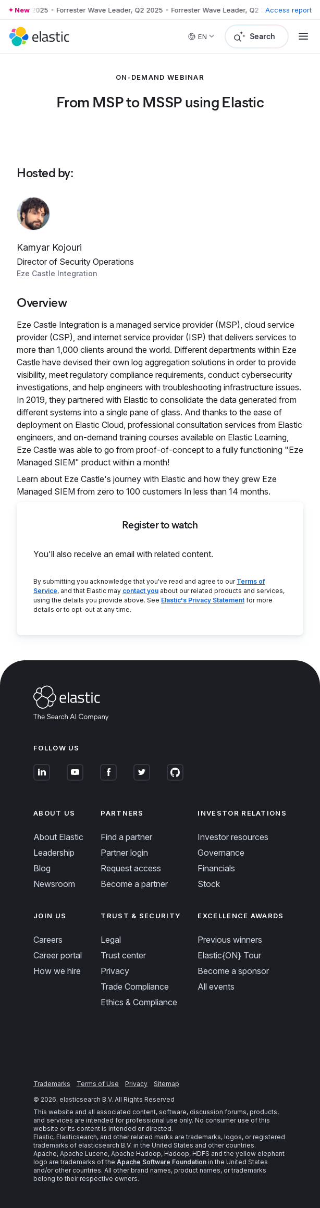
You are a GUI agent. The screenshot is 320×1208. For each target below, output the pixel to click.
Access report (288, 10)
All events (216, 986)
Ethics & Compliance (139, 1002)
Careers (48, 939)
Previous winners (230, 939)
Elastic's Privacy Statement (202, 600)
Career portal (57, 955)
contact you (140, 591)
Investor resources (233, 837)
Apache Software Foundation (161, 1162)
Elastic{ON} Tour (229, 955)
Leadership (54, 852)
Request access (131, 868)
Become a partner (134, 884)
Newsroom (54, 884)
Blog (42, 868)
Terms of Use (98, 1084)
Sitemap (166, 1084)
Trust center (123, 955)
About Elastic (58, 837)
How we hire (57, 971)
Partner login (124, 852)
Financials (216, 868)
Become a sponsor (233, 971)
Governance (221, 852)
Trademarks (51, 1084)
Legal (111, 939)
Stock (209, 884)
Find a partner (126, 837)
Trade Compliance (135, 986)
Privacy (115, 971)
